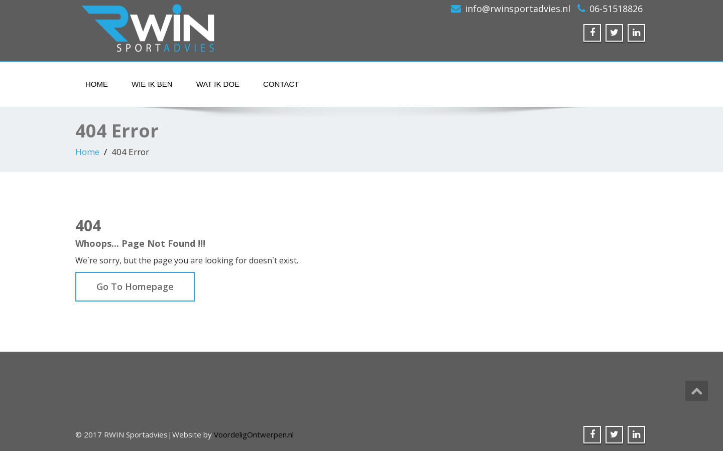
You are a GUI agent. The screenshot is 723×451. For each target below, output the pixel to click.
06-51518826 (616, 9)
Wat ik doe (217, 84)
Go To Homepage (135, 286)
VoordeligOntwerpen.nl (254, 434)
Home (96, 84)
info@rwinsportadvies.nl (517, 9)
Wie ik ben (152, 84)
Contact (281, 84)
